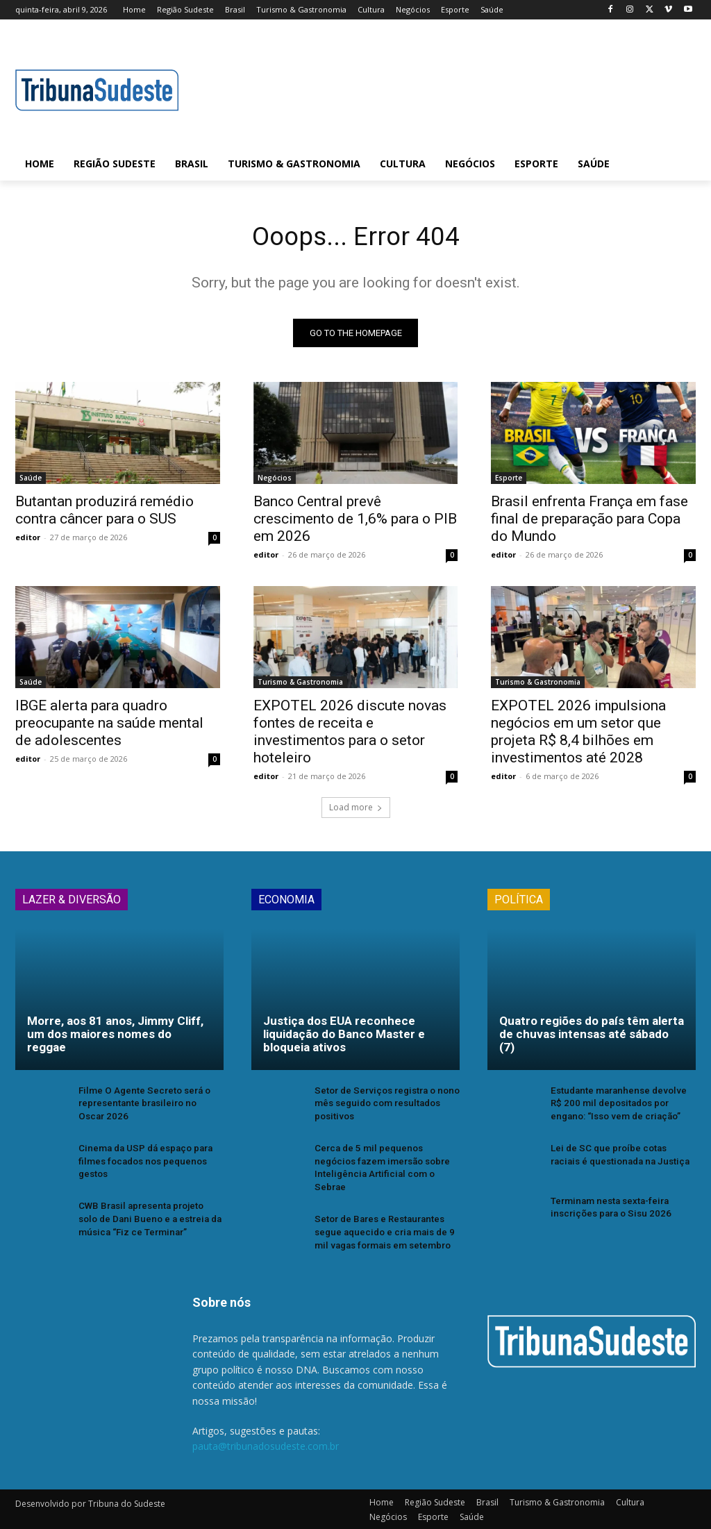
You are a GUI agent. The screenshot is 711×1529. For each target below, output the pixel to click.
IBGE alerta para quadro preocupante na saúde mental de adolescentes (109, 726)
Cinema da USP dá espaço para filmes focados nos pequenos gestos (144, 1162)
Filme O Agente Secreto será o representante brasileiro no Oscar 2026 (148, 1105)
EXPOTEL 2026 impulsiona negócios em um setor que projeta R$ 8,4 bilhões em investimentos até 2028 (578, 735)
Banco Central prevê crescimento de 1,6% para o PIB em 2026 (355, 522)
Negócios (275, 481)
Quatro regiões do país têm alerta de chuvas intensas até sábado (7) (591, 1037)
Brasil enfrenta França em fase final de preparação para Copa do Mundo (589, 522)
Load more (356, 810)
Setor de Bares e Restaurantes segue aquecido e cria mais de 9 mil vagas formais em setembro (382, 1231)
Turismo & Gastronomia (300, 685)
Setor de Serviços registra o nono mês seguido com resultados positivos (385, 1105)
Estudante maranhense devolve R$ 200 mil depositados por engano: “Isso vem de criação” (621, 1105)
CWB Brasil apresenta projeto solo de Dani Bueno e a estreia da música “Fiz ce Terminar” (149, 1219)
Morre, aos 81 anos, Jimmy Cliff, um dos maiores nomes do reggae (115, 1037)
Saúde (30, 481)
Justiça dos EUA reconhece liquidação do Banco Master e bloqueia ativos (344, 1037)
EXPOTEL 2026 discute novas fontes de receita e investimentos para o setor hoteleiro (349, 735)
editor (27, 540)
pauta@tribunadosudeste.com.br (265, 1445)
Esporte (508, 481)
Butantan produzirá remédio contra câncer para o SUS (104, 513)
